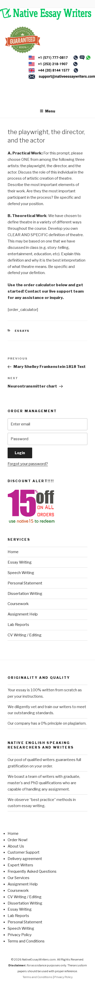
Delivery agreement (25, 858)
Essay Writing (20, 562)
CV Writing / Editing (25, 635)
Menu (47, 111)
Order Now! (17, 840)
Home (13, 552)
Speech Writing (21, 572)
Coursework (18, 603)
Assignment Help (23, 614)
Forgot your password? (28, 464)
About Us (16, 846)
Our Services (18, 878)
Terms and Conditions (26, 941)
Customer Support (24, 852)
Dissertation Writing (25, 593)
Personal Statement (25, 583)
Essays (22, 331)
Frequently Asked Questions (32, 871)
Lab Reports (18, 624)
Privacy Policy (20, 935)
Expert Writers (20, 865)
